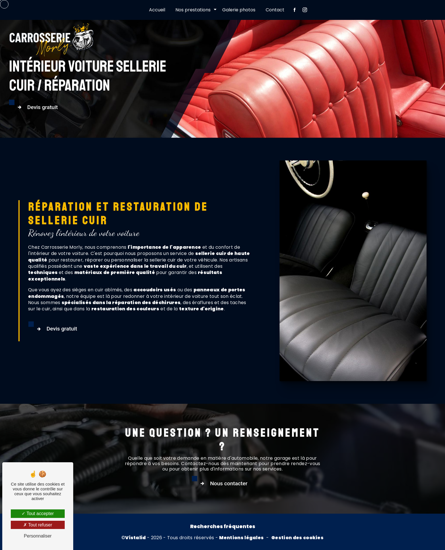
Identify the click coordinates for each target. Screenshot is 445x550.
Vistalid (135, 538)
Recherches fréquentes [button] (222, 526)
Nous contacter (239, 510)
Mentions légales (241, 538)
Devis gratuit (36, 107)
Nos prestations (193, 10)
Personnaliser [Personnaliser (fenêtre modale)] (38, 536)
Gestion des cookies (297, 538)
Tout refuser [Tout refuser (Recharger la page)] (37, 524)
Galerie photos (238, 10)
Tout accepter (38, 513)
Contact (275, 10)
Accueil (157, 10)
